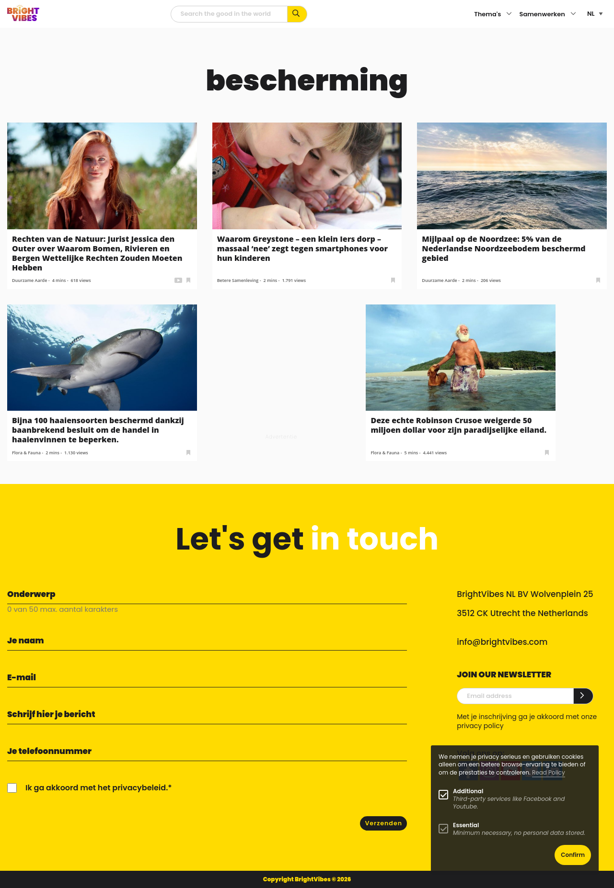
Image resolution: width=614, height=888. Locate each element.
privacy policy (480, 726)
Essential (466, 825)
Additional (468, 791)
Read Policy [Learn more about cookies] (548, 772)
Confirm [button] (573, 855)
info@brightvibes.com (502, 642)
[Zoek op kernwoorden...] (297, 14)
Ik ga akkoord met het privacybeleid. (96, 787)
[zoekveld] (229, 14)
